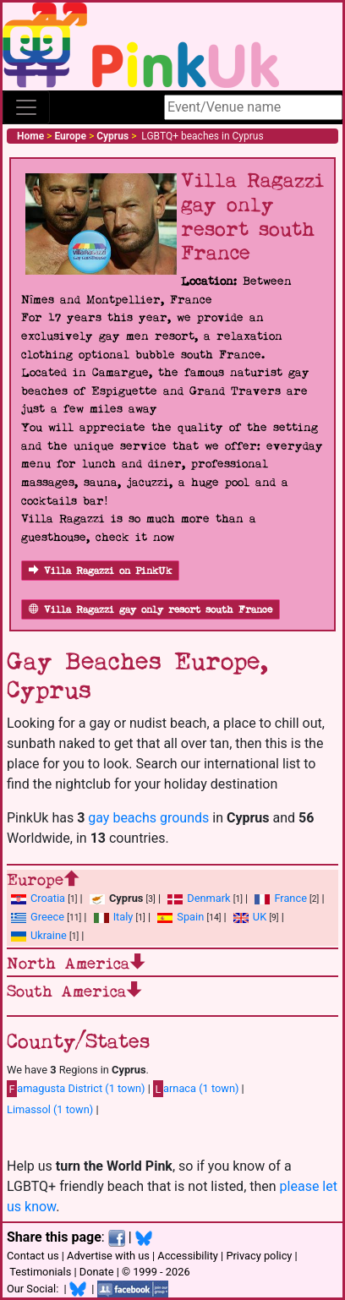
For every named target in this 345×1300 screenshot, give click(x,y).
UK (259, 916)
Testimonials (40, 1271)
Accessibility (187, 1255)
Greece (47, 916)
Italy (123, 916)
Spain (190, 916)
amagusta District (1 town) (76, 1088)
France (290, 898)
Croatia (47, 898)
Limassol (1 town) (50, 1109)
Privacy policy (259, 1255)
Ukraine (48, 935)
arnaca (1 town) (195, 1088)
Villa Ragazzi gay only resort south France (150, 610)
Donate (96, 1271)
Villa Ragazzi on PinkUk (100, 571)
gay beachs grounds (148, 818)
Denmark (208, 898)
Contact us (33, 1255)
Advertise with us (108, 1255)
